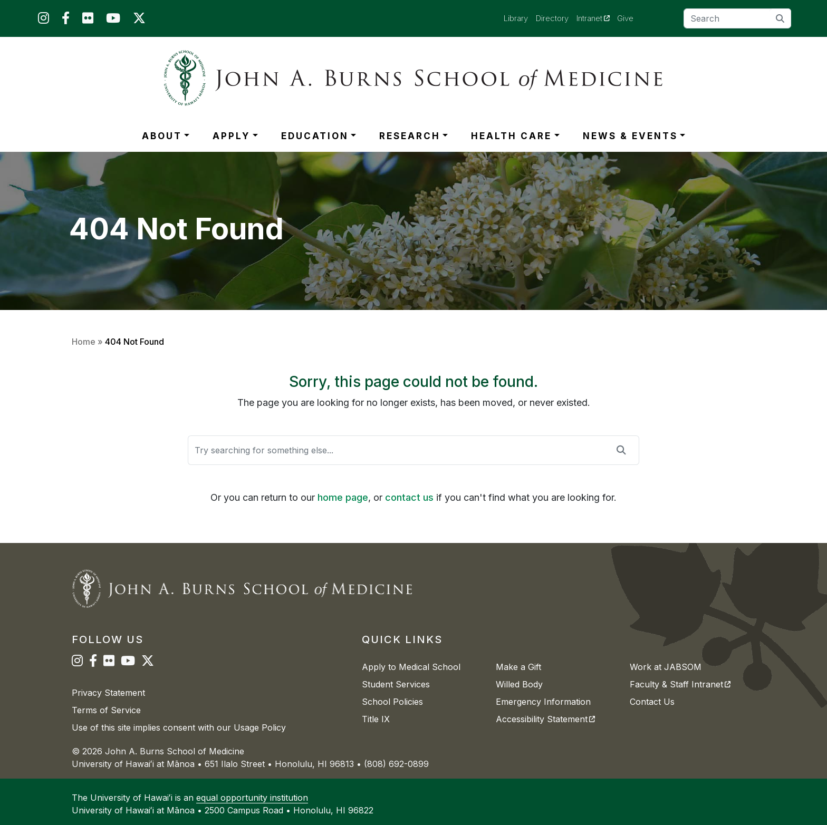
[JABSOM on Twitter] (139, 20)
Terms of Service (106, 710)
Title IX (376, 719)
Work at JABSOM (665, 667)
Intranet (597, 18)
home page (343, 497)
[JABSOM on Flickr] (88, 20)
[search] (780, 18)
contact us (409, 497)
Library (516, 18)
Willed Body (519, 684)
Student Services (396, 684)
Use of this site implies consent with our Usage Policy (179, 727)
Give (625, 18)
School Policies (392, 701)
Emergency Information (543, 701)
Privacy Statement (108, 692)
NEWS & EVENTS (630, 136)
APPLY (231, 136)
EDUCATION (315, 136)
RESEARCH (409, 136)
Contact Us (652, 701)
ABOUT (162, 136)
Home (83, 341)
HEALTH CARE (511, 136)
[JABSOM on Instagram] (43, 20)
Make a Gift (518, 667)
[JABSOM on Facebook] (65, 20)
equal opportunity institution (252, 797)
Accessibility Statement (545, 719)
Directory (552, 18)
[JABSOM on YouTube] (113, 20)
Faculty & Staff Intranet (680, 684)
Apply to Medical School (411, 667)
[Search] (737, 18)
